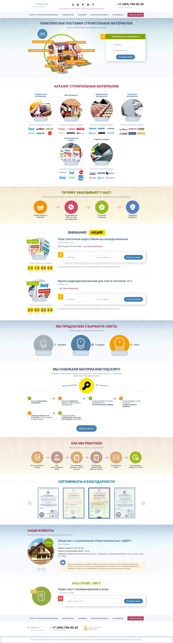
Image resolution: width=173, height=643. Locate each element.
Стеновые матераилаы (76, 61)
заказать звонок (135, 15)
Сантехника (53, 58)
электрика (68, 52)
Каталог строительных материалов (43, 15)
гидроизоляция (87, 50)
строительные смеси (76, 42)
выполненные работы (99, 15)
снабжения (82, 15)
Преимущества (68, 15)
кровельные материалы (43, 42)
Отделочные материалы (39, 50)
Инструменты (51, 66)
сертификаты (118, 15)
